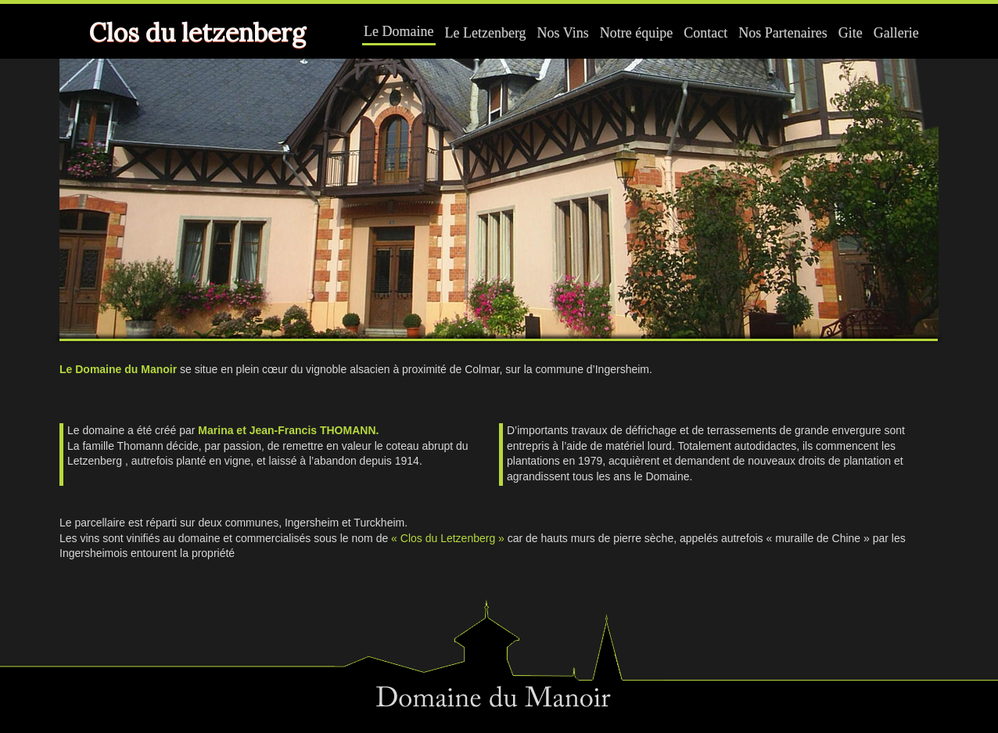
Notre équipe (636, 33)
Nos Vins (563, 33)
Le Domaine (398, 31)
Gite (850, 33)
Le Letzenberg (485, 33)
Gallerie (896, 33)
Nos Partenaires (782, 33)
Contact (705, 33)
